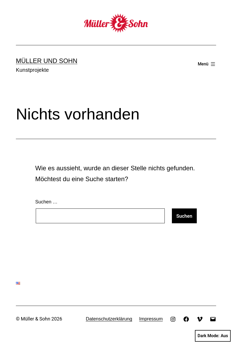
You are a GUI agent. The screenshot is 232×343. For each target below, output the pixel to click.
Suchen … (46, 201)
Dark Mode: (213, 336)
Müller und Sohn (46, 60)
